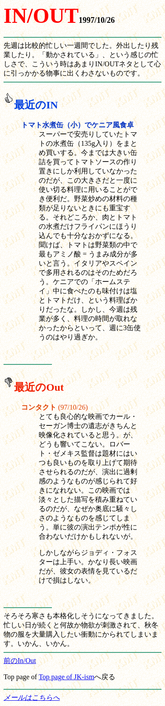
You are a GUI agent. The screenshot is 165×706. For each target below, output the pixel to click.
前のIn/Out (20, 660)
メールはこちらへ (32, 697)
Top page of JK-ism (66, 677)
